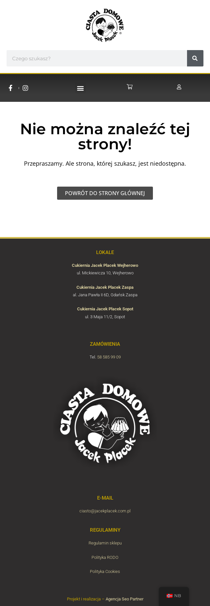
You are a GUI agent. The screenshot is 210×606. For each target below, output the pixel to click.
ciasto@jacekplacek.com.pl (105, 510)
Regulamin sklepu (105, 543)
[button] (80, 88)
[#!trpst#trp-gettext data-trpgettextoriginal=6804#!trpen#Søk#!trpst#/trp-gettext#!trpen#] (195, 58)
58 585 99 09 (109, 357)
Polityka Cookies (105, 571)
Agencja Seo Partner (124, 599)
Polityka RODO (105, 557)
